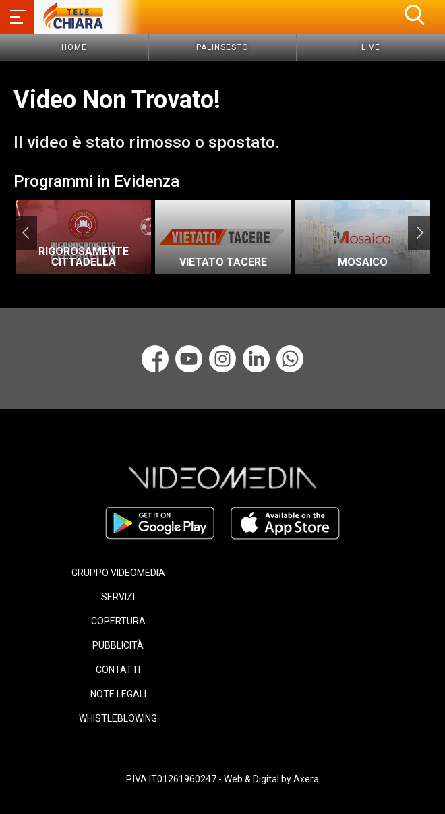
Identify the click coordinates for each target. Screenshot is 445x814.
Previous (25, 233)
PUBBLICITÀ (118, 645)
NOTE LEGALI (118, 694)
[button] (415, 15)
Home (74, 47)
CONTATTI (118, 669)
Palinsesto (222, 47)
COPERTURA (118, 621)
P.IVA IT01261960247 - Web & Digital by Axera (222, 779)
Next (420, 233)
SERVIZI (118, 596)
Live (370, 47)
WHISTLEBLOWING (118, 718)
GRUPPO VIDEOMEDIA (118, 572)
